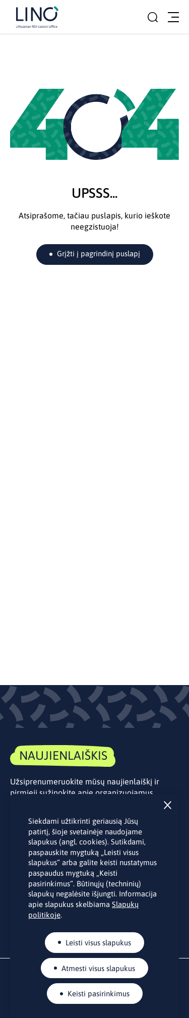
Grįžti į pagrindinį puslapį (98, 253)
